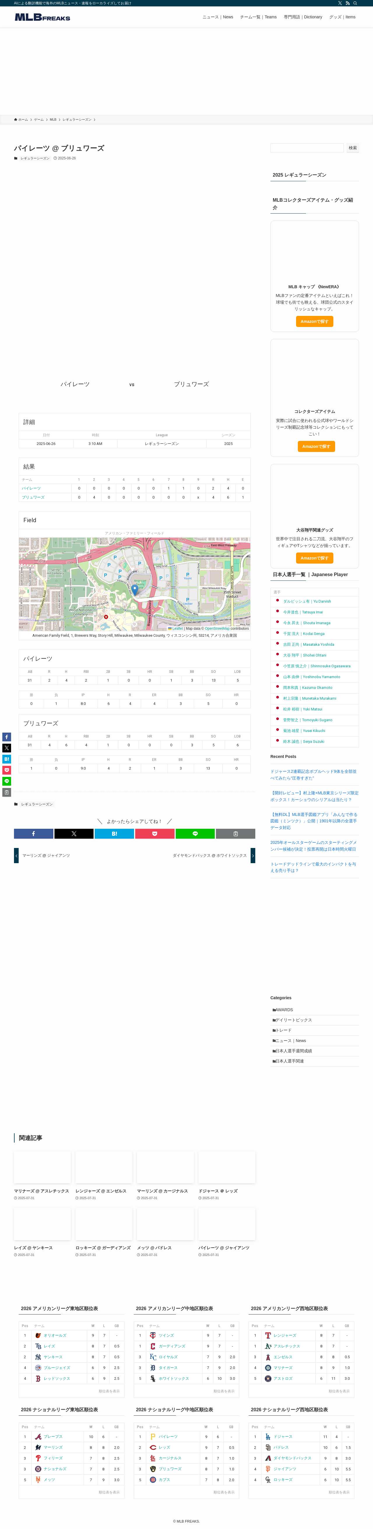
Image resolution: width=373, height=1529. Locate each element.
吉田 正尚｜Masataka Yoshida (304, 644)
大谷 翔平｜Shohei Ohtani (300, 655)
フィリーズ (48, 1458)
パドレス (276, 1447)
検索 (353, 147)
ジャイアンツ (280, 1469)
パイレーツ (31, 488)
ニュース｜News (293, 1047)
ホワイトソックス (169, 1378)
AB (30, 672)
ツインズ (161, 1335)
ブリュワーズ (33, 497)
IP (83, 695)
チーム (39, 1326)
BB (192, 672)
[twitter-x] (340, 3)
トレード (286, 1035)
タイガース (163, 1368)
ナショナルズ (50, 1469)
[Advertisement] (186, 71)
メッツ (44, 1479)
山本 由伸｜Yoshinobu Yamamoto (307, 677)
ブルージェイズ (52, 1368)
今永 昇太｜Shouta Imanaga (302, 623)
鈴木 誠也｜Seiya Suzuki (299, 741)
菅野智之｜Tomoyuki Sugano (303, 720)
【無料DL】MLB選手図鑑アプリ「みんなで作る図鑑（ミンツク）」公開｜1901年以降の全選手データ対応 (314, 821)
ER (154, 695)
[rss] (347, 3)
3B (128, 672)
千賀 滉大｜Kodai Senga (299, 633)
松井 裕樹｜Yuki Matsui (298, 709)
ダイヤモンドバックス (288, 1458)
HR (149, 672)
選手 (277, 592)
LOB (237, 672)
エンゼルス (278, 1357)
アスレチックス (282, 1346)
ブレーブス (48, 1436)
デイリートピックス (296, 1022)
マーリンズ (48, 1447)
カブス (159, 1479)
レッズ (159, 1447)
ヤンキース (48, 1357)
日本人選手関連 (292, 1071)
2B (108, 672)
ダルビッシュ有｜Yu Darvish (302, 601)
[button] (134, 590)
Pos (25, 1326)
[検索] (355, 3)
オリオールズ (50, 1335)
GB (117, 1326)
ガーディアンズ (167, 1346)
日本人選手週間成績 (296, 1059)
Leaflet (175, 629)
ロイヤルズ (163, 1357)
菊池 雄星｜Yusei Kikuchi (299, 731)
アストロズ (278, 1378)
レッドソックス (52, 1378)
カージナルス (165, 1458)
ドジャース (278, 1436)
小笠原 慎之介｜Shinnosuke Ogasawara (312, 666)
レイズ (44, 1346)
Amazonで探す (315, 321)
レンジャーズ (280, 1335)
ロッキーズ (278, 1479)
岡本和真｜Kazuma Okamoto (303, 687)
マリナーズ (278, 1368)
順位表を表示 (109, 1391)
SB (171, 672)
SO (213, 672)
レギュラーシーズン (35, 158)
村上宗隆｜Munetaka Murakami (305, 698)
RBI (86, 672)
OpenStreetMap (217, 629)
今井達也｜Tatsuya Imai (298, 612)
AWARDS (286, 1010)
